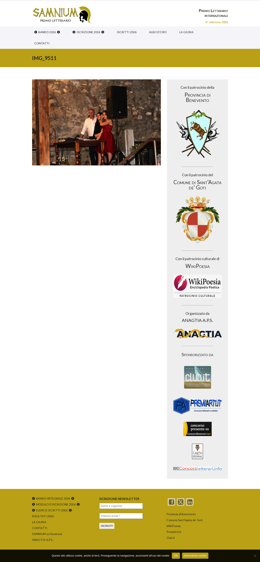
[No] (255, 556)
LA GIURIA (186, 32)
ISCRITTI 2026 (126, 32)
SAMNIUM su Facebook (47, 534)
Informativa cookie (195, 555)
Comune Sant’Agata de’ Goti (185, 520)
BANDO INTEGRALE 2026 (53, 498)
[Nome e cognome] (121, 506)
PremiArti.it (174, 532)
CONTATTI (42, 43)
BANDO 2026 (47, 32)
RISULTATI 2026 (43, 516)
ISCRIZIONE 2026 (88, 32)
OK (176, 555)
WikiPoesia (174, 526)
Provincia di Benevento (181, 514)
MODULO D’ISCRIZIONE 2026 (56, 504)
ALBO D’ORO (158, 32)
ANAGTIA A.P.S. (42, 539)
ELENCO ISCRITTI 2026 (52, 510)
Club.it (171, 537)
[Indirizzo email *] (121, 516)
